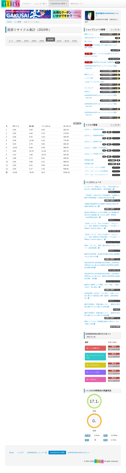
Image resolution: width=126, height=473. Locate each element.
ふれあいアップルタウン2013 (94, 82)
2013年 (74, 41)
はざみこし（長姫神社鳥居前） (94, 135)
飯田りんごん (88, 34)
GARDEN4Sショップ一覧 (37, 453)
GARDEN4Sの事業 (58, 4)
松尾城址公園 (88, 164)
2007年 (26, 41)
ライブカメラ (88, 88)
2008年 (34, 41)
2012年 (66, 41)
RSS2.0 (87, 91)
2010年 (50, 41)
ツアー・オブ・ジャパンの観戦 (94, 167)
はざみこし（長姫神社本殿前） (94, 129)
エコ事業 (17, 22)
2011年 (59, 41)
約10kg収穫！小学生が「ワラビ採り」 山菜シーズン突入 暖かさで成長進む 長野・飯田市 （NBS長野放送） (101, 295)
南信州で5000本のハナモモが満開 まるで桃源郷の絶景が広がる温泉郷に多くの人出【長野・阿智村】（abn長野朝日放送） (101, 215)
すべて (11, 41)
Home (9, 22)
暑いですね (88, 41)
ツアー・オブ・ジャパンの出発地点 (96, 171)
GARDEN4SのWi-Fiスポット (79, 453)
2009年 (41, 41)
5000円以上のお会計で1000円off (103, 62)
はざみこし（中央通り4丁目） (94, 154)
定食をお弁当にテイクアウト (94, 38)
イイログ (26, 4)
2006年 (18, 41)
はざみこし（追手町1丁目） (93, 141)
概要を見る (91, 336)
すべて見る (115, 29)
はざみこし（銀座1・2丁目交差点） (96, 148)
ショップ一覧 (41, 4)
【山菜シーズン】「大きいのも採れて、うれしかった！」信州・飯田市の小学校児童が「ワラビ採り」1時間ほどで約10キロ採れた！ (101, 226)
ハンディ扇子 (88, 78)
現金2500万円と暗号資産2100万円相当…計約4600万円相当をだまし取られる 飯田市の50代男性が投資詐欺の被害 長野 (101, 265)
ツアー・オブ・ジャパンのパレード (96, 175)
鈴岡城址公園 (88, 160)
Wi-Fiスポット (77, 4)
